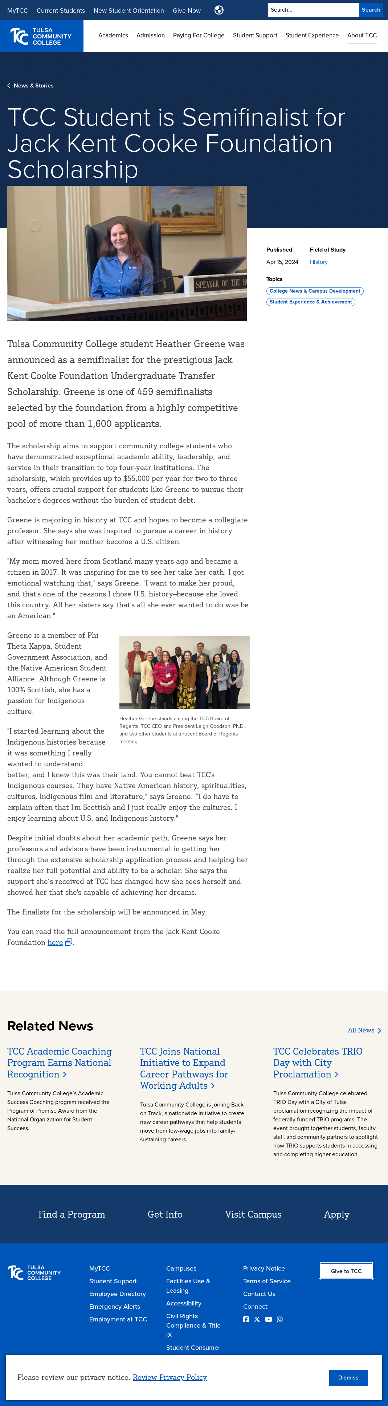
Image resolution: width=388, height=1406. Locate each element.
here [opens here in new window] (55, 942)
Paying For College (199, 35)
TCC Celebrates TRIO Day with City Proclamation (318, 1062)
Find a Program (71, 1214)
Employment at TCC (118, 1319)
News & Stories (34, 85)
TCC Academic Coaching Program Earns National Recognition (59, 1062)
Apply (337, 1214)
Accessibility (183, 1303)
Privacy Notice (264, 1268)
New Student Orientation (129, 10)
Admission (150, 35)
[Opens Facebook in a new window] (246, 1319)
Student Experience (312, 35)
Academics (113, 35)
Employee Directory (117, 1294)
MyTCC (17, 10)
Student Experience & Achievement (311, 302)
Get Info (165, 1214)
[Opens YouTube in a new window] (268, 1319)
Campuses (181, 1268)
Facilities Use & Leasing (188, 1285)
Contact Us (259, 1294)
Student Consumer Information (193, 1352)
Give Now (187, 10)
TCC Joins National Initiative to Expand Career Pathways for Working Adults (184, 1068)
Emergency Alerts (114, 1306)
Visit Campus (253, 1214)
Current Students (61, 10)
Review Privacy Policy (170, 1377)
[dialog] (194, 1377)
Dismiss (348, 1377)
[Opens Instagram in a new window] (280, 1319)
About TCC (362, 35)
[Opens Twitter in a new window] (257, 1319)
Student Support (255, 35)
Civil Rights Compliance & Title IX (193, 1325)
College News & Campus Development (315, 291)
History (319, 262)
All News (361, 1030)
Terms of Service (267, 1281)
